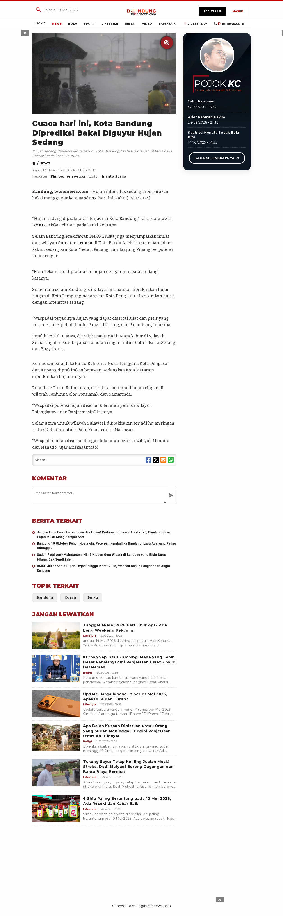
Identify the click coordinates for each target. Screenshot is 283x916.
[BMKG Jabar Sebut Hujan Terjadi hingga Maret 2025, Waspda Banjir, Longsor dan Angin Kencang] (104, 568)
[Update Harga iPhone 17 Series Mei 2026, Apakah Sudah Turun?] (56, 703)
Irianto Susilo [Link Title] (114, 176)
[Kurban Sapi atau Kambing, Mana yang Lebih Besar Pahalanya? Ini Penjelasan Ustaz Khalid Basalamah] (56, 668)
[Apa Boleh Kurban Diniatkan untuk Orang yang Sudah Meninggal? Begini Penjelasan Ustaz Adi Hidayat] (56, 737)
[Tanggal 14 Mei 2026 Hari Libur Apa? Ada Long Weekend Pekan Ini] (56, 635)
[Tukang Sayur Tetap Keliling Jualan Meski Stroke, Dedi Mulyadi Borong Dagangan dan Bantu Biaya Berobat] (56, 772)
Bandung (42, 191)
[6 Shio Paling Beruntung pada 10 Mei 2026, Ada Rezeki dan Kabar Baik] (56, 808)
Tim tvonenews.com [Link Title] (69, 176)
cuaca (86, 242)
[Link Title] (141, 11)
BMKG (38, 225)
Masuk (237, 11)
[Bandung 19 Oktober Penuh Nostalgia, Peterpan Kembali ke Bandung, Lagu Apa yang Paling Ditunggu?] (104, 546)
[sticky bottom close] (220, 899)
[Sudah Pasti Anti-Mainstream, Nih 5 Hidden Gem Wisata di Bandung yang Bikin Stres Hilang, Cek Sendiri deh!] (104, 557)
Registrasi (212, 11)
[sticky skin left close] (25, 33)
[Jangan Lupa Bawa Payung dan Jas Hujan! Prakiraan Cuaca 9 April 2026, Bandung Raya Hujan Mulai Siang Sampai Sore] (104, 534)
